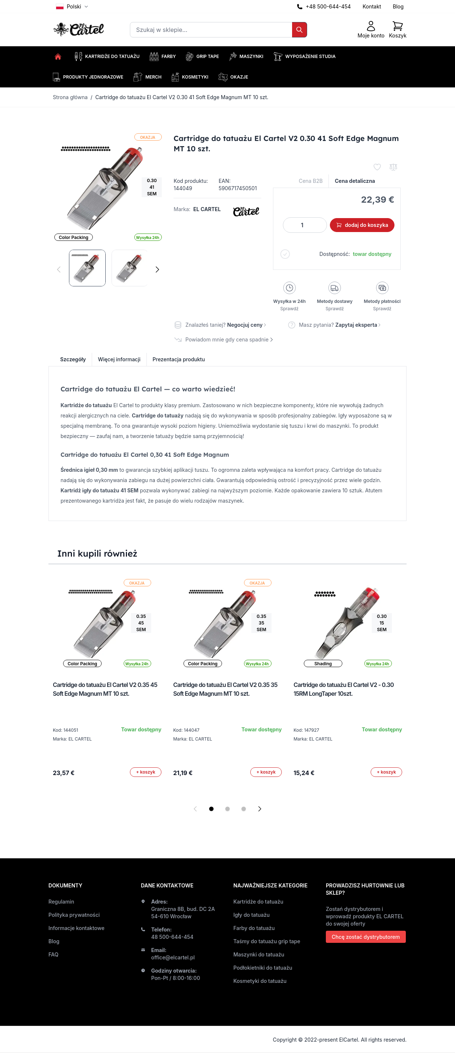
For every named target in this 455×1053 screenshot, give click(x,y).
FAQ (53, 954)
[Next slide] (260, 809)
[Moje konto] (371, 29)
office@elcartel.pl (173, 957)
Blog (398, 6)
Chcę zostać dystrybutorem (366, 937)
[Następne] (157, 269)
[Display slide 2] (227, 809)
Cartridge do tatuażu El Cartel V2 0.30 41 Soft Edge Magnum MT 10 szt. (182, 97)
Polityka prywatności (74, 915)
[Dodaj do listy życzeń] (377, 167)
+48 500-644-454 (328, 6)
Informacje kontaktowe (76, 928)
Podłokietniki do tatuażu (262, 968)
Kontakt (372, 6)
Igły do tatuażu (251, 915)
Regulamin (61, 901)
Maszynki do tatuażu (258, 954)
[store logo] (79, 30)
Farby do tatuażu (254, 928)
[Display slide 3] (244, 809)
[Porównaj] (393, 167)
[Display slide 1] (211, 809)
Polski (72, 6)
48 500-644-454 (172, 937)
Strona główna (70, 97)
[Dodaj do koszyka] (145, 772)
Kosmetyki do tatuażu (260, 981)
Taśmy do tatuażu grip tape (266, 941)
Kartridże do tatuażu (258, 901)
